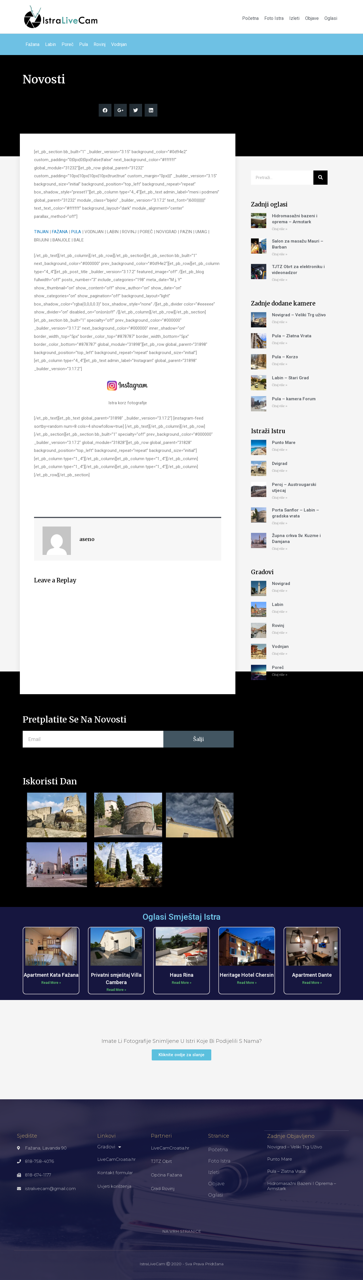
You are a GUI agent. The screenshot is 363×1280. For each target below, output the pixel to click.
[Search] (320, 177)
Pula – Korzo (285, 356)
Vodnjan (119, 44)
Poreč (67, 44)
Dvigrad (279, 463)
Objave (312, 18)
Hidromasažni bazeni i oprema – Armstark (301, 1185)
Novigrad (281, 583)
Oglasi (330, 18)
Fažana (32, 44)
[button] (181, 1054)
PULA (76, 231)
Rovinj (99, 44)
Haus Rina (181, 975)
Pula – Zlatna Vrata (291, 335)
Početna (250, 18)
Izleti (294, 18)
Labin (50, 44)
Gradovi (109, 1147)
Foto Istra (274, 18)
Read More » (51, 983)
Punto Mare (284, 442)
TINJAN (41, 231)
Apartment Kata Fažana (51, 975)
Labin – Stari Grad (290, 377)
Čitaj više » (279, 229)
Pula (83, 44)
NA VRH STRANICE (181, 1231)
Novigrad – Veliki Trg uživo (299, 314)
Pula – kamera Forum (294, 398)
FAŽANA (60, 231)
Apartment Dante (312, 975)
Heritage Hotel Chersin (247, 975)
